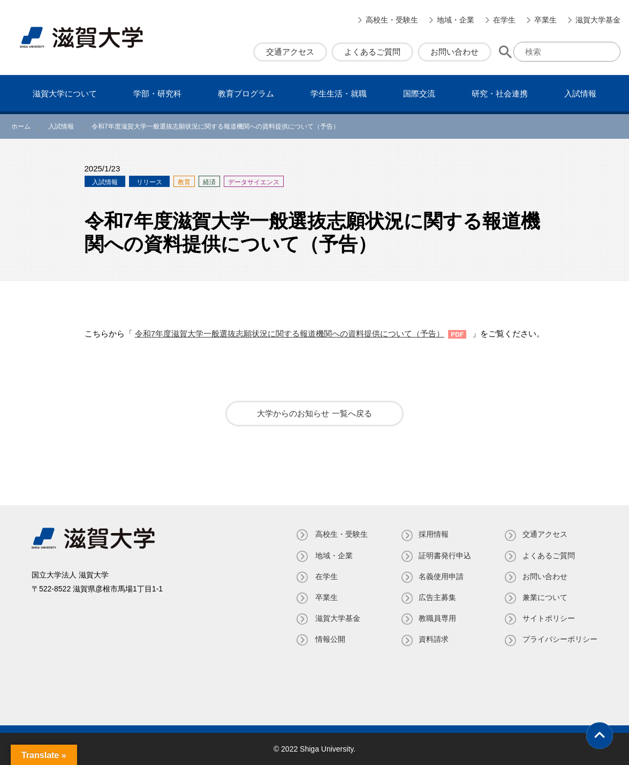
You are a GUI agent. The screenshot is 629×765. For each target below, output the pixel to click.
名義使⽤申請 (440, 576)
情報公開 (328, 639)
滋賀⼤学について (65, 93)
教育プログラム (246, 93)
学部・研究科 (157, 93)
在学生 (504, 20)
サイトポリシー (548, 618)
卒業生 (545, 20)
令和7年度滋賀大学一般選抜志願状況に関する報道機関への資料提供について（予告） (289, 333)
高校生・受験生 (392, 20)
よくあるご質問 (372, 51)
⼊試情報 (580, 93)
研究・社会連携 (500, 93)
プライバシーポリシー (559, 639)
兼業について (544, 597)
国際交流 (419, 93)
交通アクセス (290, 51)
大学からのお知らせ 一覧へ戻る (314, 413)
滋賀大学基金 (597, 20)
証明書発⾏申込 (444, 555)
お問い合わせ (454, 51)
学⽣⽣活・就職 (338, 93)
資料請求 (433, 639)
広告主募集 (436, 597)
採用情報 (433, 534)
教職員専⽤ (436, 618)
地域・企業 (455, 20)
